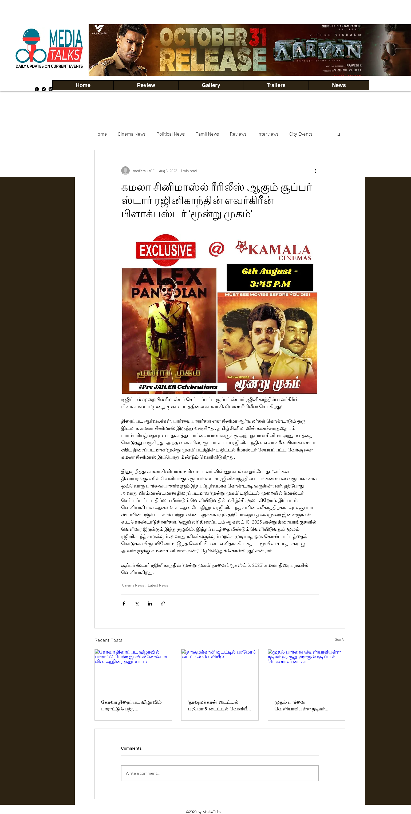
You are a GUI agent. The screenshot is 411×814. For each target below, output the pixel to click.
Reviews (238, 134)
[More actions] (315, 170)
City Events (301, 134)
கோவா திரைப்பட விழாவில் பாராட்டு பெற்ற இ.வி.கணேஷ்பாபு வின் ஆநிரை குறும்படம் (131, 705)
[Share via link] (162, 603)
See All (340, 639)
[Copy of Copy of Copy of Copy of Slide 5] (256, 64)
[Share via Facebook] (123, 603)
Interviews (268, 134)
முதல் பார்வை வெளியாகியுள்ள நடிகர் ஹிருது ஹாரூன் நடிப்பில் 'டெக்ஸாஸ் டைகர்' (301, 705)
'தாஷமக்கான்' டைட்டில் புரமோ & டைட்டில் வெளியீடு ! (219, 705)
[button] (210, 85)
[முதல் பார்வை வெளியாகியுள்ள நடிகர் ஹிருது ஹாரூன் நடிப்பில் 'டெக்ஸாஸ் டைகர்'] (306, 671)
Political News (170, 134)
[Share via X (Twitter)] (136, 603)
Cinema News (132, 134)
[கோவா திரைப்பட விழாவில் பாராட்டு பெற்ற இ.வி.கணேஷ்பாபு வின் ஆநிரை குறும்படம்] (133, 671)
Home (100, 134)
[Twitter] (44, 89)
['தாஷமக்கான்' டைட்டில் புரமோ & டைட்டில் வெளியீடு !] (220, 671)
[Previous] (101, 50)
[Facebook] (37, 89)
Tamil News (207, 134)
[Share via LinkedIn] (149, 603)
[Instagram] (51, 89)
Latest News (158, 585)
